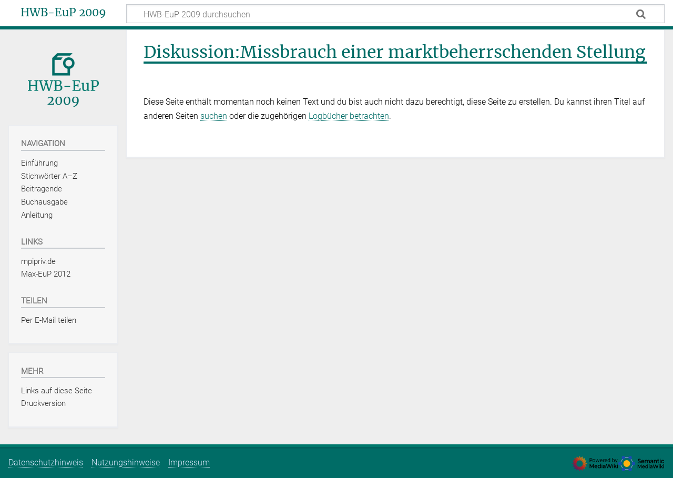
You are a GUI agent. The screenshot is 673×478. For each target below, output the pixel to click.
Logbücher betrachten (349, 116)
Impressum (189, 462)
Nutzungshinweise (125, 462)
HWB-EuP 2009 (63, 12)
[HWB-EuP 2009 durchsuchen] (395, 14)
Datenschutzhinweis (45, 462)
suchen (213, 116)
